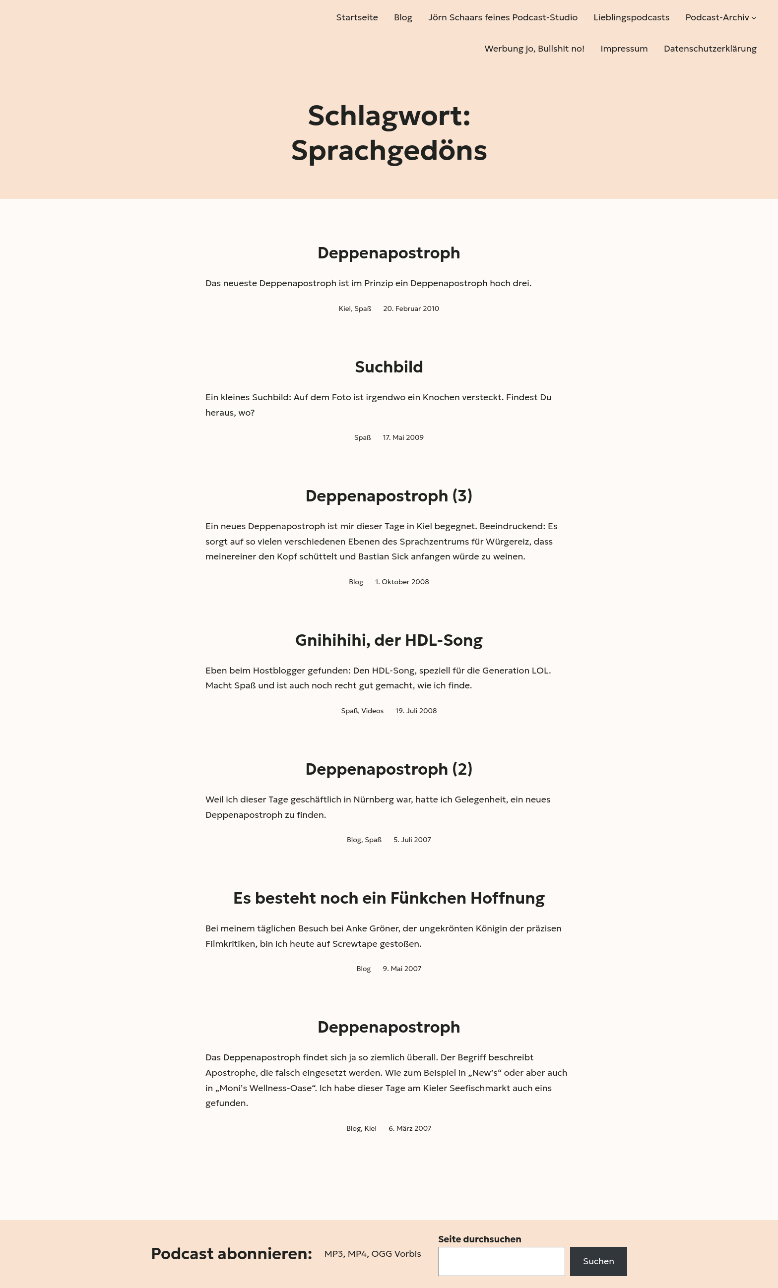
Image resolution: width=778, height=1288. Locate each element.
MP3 (333, 1253)
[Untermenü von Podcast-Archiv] (754, 17)
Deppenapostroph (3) (388, 496)
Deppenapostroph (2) (388, 769)
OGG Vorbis (396, 1253)
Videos (373, 710)
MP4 (357, 1253)
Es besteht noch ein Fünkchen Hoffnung (389, 898)
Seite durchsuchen (479, 1239)
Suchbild (389, 367)
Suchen (598, 1261)
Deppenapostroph (389, 253)
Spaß (362, 308)
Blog (356, 581)
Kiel (345, 308)
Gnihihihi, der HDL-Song (389, 640)
